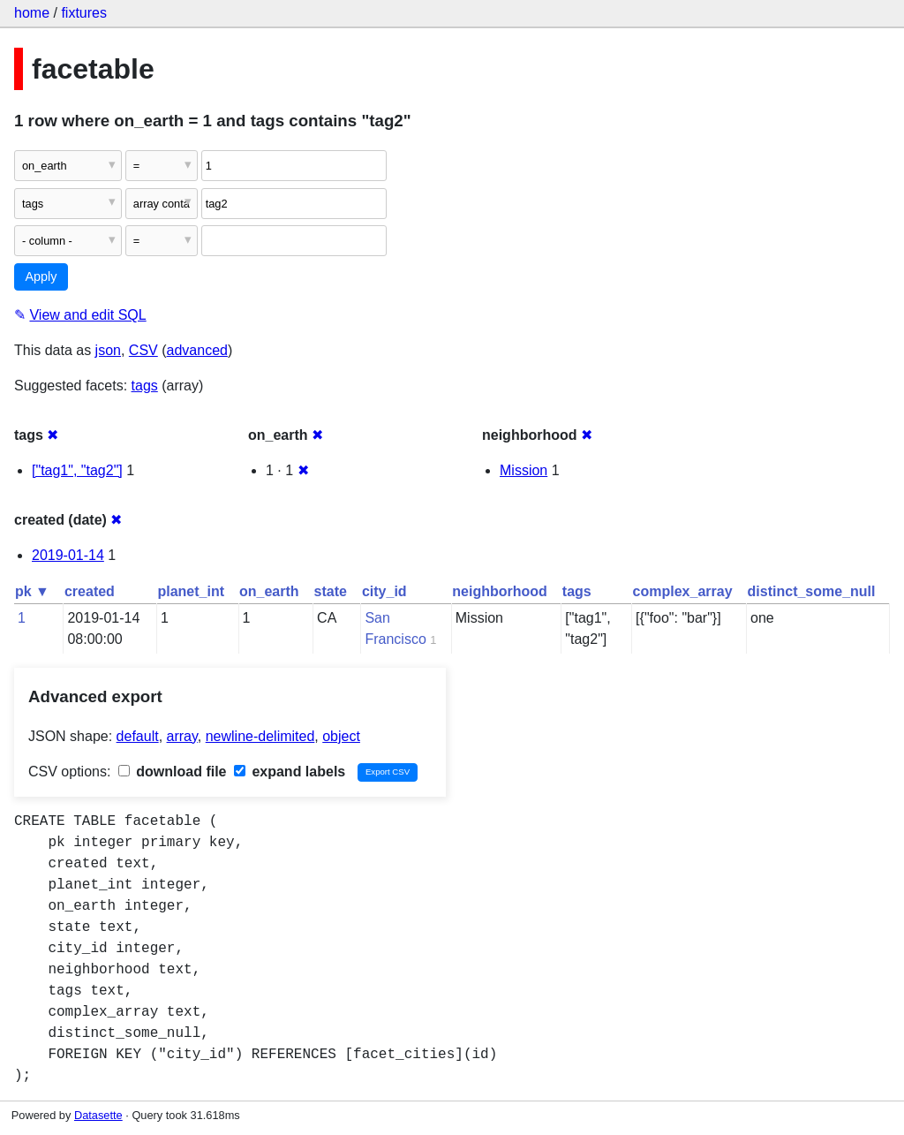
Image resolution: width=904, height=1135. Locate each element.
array (182, 736)
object (341, 736)
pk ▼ (32, 591)
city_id (384, 591)
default (138, 736)
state (330, 591)
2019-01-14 (68, 555)
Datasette (98, 1115)
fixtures (84, 12)
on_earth (269, 591)
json (108, 350)
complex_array (683, 591)
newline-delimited (260, 736)
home (31, 12)
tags (145, 385)
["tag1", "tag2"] (77, 470)
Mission (523, 470)
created (89, 591)
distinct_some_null (812, 591)
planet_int (190, 591)
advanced (197, 350)
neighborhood (499, 591)
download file (172, 771)
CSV (143, 350)
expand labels (289, 771)
